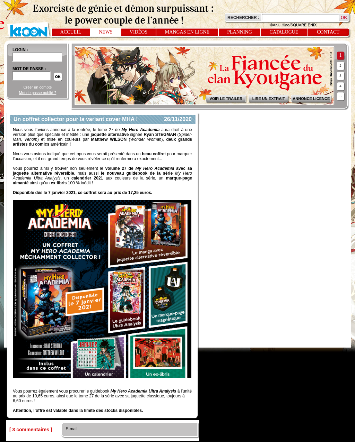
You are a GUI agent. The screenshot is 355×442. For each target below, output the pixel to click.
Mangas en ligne (187, 32)
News (106, 32)
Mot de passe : (29, 68)
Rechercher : (243, 17)
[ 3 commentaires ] (30, 429)
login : (20, 49)
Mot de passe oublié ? (38, 93)
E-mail (70, 428)
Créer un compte (38, 87)
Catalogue (284, 32)
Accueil (70, 32)
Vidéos (138, 32)
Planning (239, 32)
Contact (328, 32)
